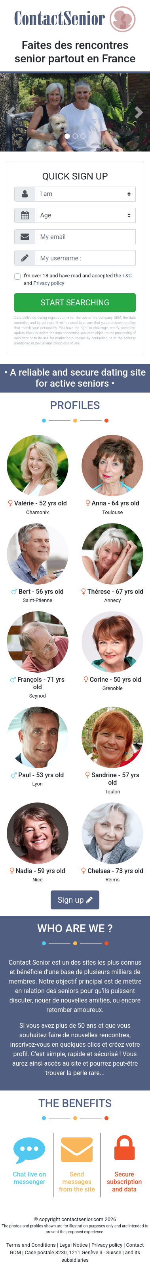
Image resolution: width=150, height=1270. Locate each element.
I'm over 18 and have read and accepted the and (78, 279)
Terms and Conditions (31, 1245)
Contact (135, 1245)
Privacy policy (48, 283)
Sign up (74, 900)
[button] (11, 112)
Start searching (75, 302)
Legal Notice (74, 1245)
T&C (127, 276)
